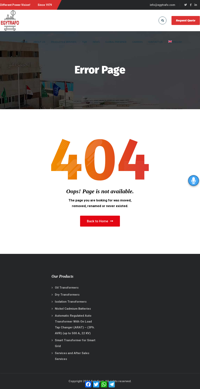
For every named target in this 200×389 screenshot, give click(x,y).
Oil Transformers (67, 287)
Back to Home (100, 221)
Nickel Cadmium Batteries (73, 308)
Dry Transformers (67, 294)
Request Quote (185, 20)
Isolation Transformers (71, 301)
